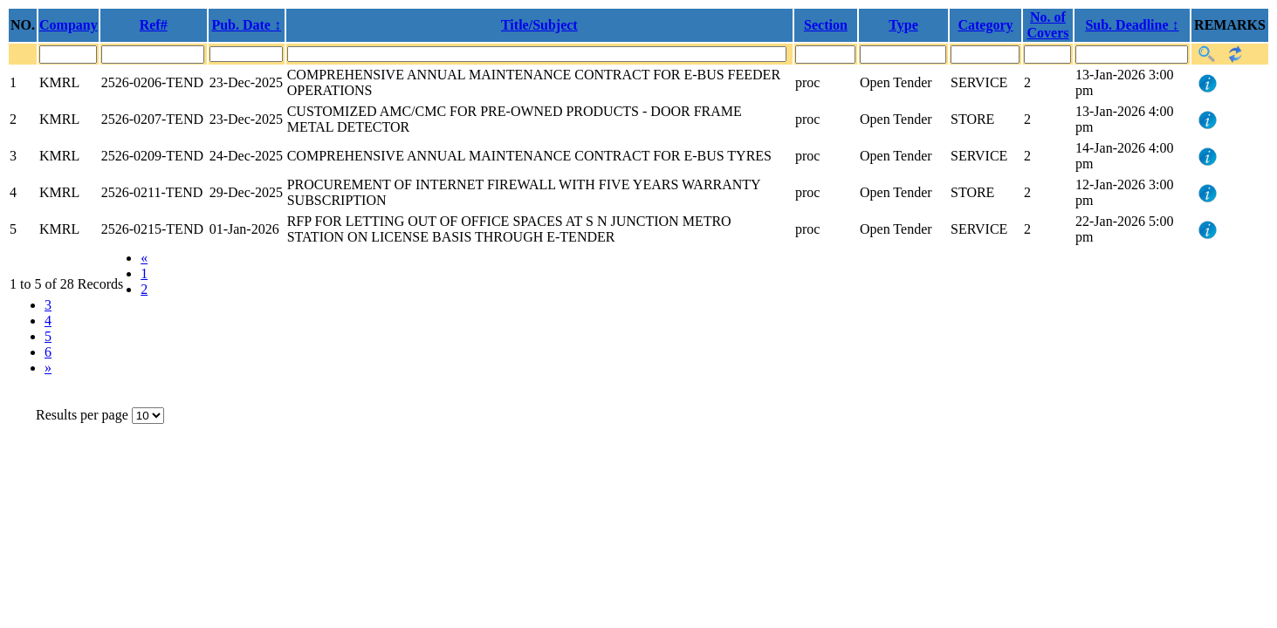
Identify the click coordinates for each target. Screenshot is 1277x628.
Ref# (154, 24)
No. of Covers (1048, 25)
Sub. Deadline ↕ (1131, 24)
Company (68, 24)
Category (985, 24)
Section (826, 24)
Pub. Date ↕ (246, 24)
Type (903, 24)
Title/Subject (539, 24)
